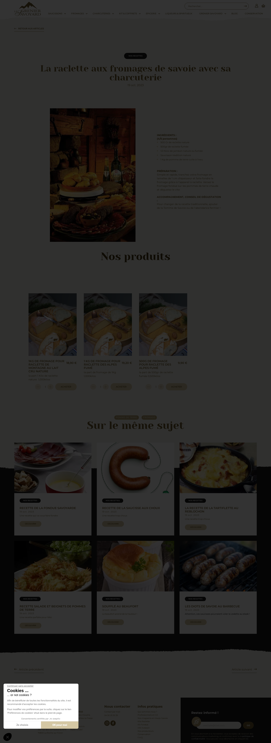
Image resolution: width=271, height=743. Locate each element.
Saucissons (55, 13)
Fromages (77, 13)
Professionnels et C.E (148, 715)
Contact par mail (112, 711)
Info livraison (144, 728)
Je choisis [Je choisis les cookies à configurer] (22, 725)
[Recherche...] (215, 6)
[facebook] (113, 723)
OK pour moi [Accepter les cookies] (59, 725)
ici (247, 738)
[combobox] (215, 6)
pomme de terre (126, 417)
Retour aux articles (31, 28)
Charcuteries (101, 13)
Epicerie (151, 13)
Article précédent (31, 669)
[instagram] (107, 723)
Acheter (66, 386)
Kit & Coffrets (128, 13)
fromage (149, 417)
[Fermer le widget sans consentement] (20, 686)
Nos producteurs (146, 731)
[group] (52, 489)
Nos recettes (135, 56)
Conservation (254, 13)
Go (248, 725)
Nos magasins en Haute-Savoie (153, 718)
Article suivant (242, 669)
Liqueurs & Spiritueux (178, 13)
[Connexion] (256, 6)
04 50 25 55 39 (111, 715)
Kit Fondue (143, 724)
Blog (234, 13)
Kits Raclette (144, 721)
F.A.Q (140, 737)
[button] (7, 737)
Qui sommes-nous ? (147, 711)
